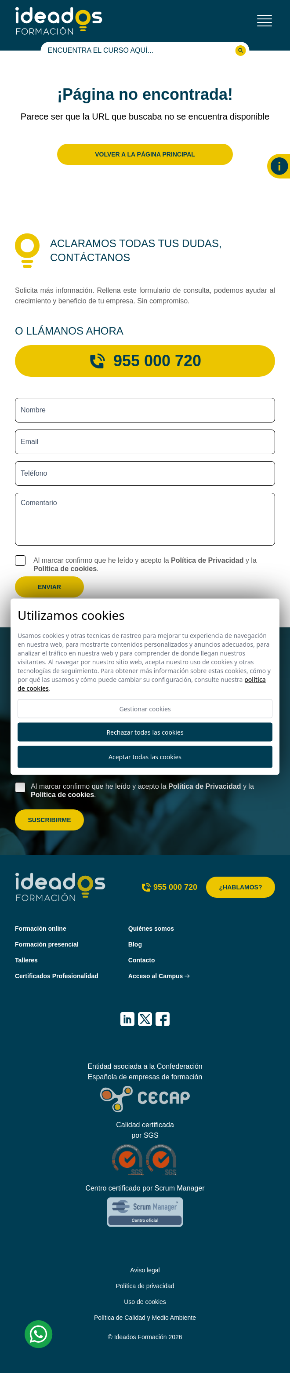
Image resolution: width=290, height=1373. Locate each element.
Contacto (141, 960)
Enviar (49, 586)
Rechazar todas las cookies (144, 732)
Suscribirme (49, 819)
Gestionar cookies (144, 708)
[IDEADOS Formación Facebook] (163, 1019)
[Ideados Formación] (59, 21)
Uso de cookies (145, 1301)
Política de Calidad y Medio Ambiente (145, 1317)
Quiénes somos (151, 928)
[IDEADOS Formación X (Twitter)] (145, 1019)
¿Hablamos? (240, 887)
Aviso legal (145, 1270)
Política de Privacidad (207, 560)
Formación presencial (47, 944)
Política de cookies (65, 568)
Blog (135, 944)
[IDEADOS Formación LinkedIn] (127, 1019)
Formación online (40, 928)
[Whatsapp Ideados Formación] (39, 1334)
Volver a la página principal (145, 154)
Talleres (26, 960)
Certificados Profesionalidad (56, 976)
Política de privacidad (145, 1285)
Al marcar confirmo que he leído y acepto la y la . (145, 564)
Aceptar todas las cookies (145, 757)
